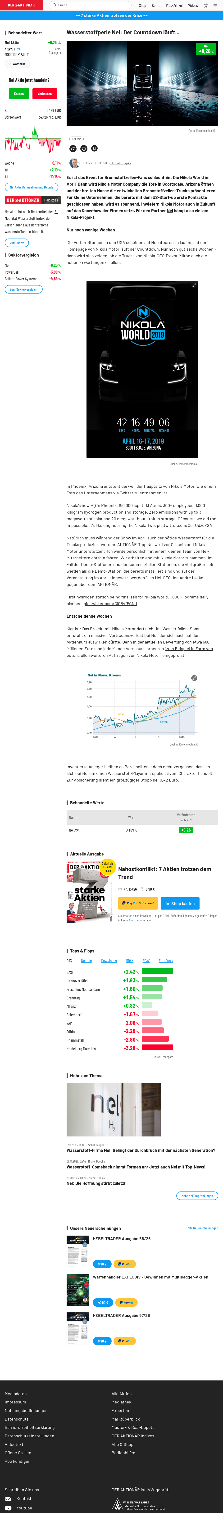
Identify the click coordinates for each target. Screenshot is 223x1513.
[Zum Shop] (142, 5)
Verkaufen (45, 93)
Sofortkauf (138, 903)
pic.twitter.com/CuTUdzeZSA (184, 525)
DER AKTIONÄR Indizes (133, 1435)
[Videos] (193, 5)
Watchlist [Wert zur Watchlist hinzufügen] (19, 63)
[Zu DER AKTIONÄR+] (174, 5)
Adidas (71, 1031)
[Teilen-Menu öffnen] (73, 148)
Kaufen (19, 93)
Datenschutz (16, 1418)
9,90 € (102, 1264)
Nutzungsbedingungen (26, 1410)
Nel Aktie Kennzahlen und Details (31, 187)
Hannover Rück (77, 980)
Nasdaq (86, 960)
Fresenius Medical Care (83, 989)
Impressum (15, 1401)
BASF (70, 972)
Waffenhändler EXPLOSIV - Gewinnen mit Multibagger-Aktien (150, 1276)
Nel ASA (77, 139)
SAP (69, 1023)
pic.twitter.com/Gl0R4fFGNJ (110, 603)
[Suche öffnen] (54, 5)
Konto (131, 920)
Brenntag (73, 997)
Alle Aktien (122, 1393)
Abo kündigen (18, 1461)
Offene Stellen (18, 1452)
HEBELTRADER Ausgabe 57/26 (121, 1315)
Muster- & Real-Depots (133, 1427)
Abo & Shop (122, 1444)
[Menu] (217, 5)
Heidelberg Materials (81, 1048)
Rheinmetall (75, 1040)
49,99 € (103, 1302)
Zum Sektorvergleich (23, 289)
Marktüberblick (126, 1418)
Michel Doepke (120, 163)
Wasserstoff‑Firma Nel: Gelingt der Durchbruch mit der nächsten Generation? (141, 1150)
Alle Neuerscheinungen (203, 1228)
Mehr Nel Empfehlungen (197, 1195)
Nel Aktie (12, 42)
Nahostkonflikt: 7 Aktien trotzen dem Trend (164, 872)
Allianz (71, 1006)
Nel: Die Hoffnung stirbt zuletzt (96, 1183)
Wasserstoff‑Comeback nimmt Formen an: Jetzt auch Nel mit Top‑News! (136, 1166)
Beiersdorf (74, 1014)
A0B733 (12, 49)
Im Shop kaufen (180, 903)
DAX (69, 960)
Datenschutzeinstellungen (29, 1435)
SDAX (146, 960)
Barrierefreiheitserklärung (30, 1427)
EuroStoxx (166, 960)
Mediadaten (16, 1393)
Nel (170, 210)
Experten (120, 1410)
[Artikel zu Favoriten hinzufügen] (94, 148)
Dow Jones (109, 960)
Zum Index (17, 242)
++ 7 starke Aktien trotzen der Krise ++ (112, 15)
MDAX (129, 960)
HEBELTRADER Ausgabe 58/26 (122, 1238)
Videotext (14, 1444)
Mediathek (121, 1401)
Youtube (18, 1507)
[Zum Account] (156, 5)
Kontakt (18, 1498)
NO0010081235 (17, 54)
